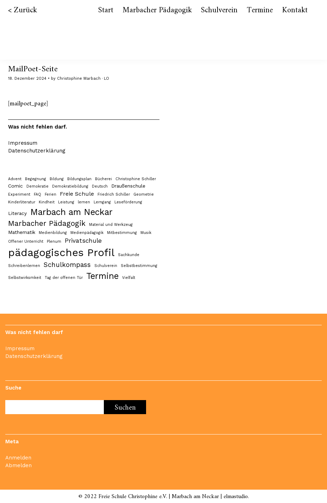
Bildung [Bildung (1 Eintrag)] (57, 179)
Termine (260, 10)
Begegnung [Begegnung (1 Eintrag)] (35, 179)
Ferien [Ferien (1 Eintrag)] (50, 194)
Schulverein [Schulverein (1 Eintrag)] (105, 265)
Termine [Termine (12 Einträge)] (102, 276)
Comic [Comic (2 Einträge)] (15, 186)
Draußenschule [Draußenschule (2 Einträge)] (128, 186)
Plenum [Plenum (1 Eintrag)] (54, 241)
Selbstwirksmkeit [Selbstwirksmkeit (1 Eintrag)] (24, 277)
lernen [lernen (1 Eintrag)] (84, 202)
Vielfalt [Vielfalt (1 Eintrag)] (128, 277)
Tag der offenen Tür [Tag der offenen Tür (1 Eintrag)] (64, 277)
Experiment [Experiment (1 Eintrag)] (19, 194)
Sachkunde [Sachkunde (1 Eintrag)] (128, 255)
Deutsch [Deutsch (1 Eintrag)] (100, 186)
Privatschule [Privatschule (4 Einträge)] (83, 240)
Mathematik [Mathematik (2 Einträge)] (21, 232)
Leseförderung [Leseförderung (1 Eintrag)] (128, 202)
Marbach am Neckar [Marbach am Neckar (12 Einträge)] (71, 212)
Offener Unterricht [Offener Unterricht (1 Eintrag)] (25, 241)
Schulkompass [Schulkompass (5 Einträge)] (67, 265)
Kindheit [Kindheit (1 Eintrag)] (47, 202)
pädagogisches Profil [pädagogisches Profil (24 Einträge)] (61, 253)
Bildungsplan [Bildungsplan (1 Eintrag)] (79, 179)
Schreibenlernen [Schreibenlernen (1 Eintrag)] (24, 265)
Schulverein (219, 10)
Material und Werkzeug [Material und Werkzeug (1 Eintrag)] (111, 224)
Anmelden (18, 458)
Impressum (22, 143)
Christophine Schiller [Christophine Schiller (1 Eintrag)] (135, 179)
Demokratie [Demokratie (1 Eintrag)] (37, 186)
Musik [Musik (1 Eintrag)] (145, 232)
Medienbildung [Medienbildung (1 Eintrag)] (53, 232)
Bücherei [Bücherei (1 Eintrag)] (103, 179)
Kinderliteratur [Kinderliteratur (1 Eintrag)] (21, 202)
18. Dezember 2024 (27, 78)
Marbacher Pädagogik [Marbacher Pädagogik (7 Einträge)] (47, 223)
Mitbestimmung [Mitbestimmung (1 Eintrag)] (122, 232)
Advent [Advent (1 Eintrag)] (14, 179)
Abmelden (18, 465)
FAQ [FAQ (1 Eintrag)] (37, 194)
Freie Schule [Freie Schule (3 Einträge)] (77, 193)
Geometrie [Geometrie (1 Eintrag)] (143, 194)
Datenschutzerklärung (36, 151)
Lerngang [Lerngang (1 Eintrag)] (102, 202)
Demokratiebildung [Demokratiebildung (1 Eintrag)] (70, 186)
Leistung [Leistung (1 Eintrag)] (66, 202)
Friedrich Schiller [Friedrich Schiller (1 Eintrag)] (114, 194)
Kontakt (295, 10)
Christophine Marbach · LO (83, 78)
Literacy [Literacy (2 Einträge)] (17, 213)
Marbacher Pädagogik (157, 10)
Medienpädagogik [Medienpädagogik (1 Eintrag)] (86, 232)
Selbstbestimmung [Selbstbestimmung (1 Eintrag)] (139, 265)
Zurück (25, 10)
